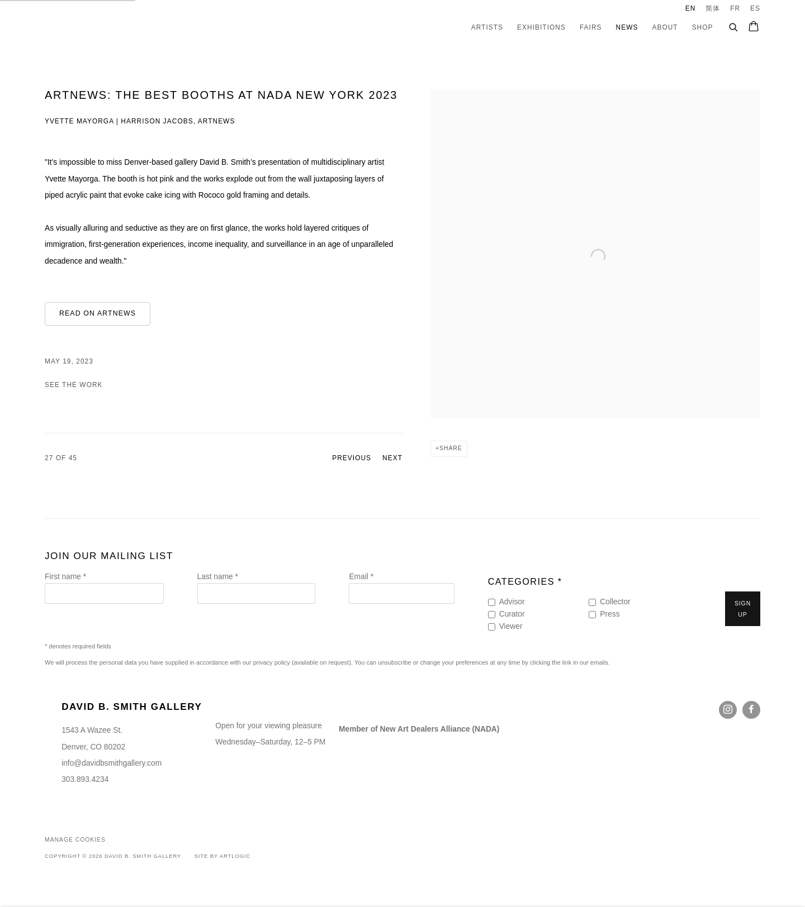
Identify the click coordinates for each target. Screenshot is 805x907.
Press (609, 614)
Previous (351, 458)
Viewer (511, 626)
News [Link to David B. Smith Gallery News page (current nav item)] (627, 27)
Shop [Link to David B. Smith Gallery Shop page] (702, 27)
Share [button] (450, 448)
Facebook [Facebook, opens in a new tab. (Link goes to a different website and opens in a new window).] (751, 710)
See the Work (74, 385)
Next (392, 458)
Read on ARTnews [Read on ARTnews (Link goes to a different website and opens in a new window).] (97, 313)
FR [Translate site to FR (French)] (735, 8)
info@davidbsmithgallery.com (111, 763)
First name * (65, 576)
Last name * (217, 576)
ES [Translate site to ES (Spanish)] (755, 8)
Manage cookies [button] (75, 840)
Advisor (512, 602)
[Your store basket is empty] (753, 27)
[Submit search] (734, 25)
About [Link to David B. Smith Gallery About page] (665, 27)
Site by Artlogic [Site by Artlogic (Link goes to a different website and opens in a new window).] (222, 856)
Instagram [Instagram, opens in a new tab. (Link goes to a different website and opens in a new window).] (728, 710)
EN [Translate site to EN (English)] (690, 8)
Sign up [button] (743, 609)
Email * (361, 576)
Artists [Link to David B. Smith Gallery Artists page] (487, 27)
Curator (512, 614)
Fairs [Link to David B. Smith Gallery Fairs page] (591, 27)
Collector (615, 602)
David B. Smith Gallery (95, 28)
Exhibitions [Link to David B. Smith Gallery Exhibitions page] (541, 27)
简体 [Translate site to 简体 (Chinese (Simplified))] (712, 8)
